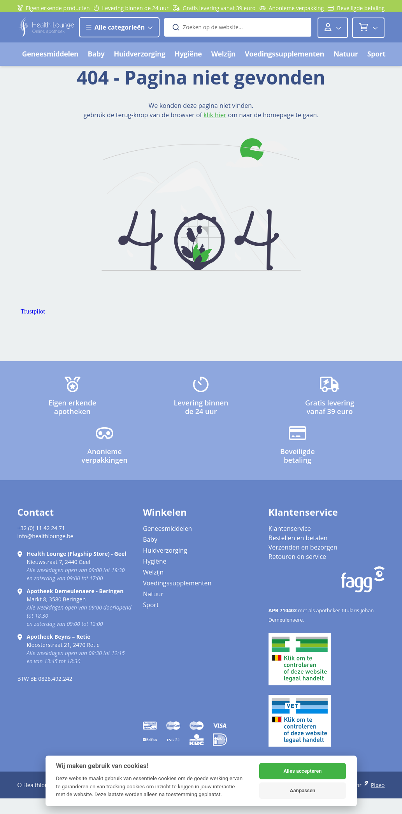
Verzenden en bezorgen (303, 547)
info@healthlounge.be (46, 536)
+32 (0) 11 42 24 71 (41, 528)
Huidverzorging (139, 57)
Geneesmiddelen (50, 57)
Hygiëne (188, 57)
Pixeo (378, 785)
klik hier (215, 115)
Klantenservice (290, 528)
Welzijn (223, 57)
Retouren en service (297, 556)
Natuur (346, 57)
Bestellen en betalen (298, 538)
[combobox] (237, 31)
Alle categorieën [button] (119, 31)
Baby (96, 57)
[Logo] (46, 31)
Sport (376, 57)
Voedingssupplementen (284, 57)
